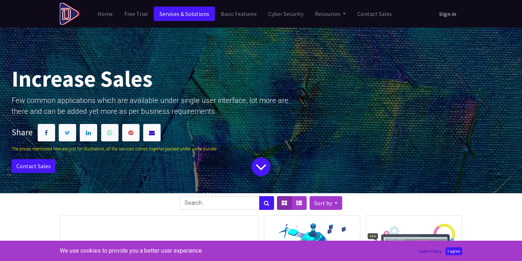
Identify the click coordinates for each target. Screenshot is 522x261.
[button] (326, 203)
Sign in (447, 13)
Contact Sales (33, 166)
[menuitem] (105, 14)
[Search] (266, 203)
